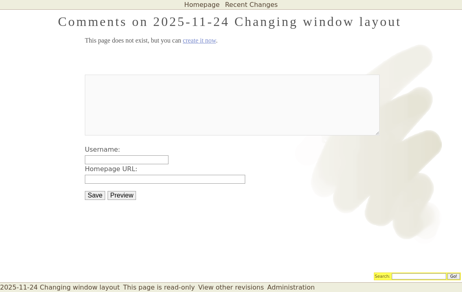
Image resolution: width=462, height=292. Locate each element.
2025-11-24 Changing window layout (60, 287)
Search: (383, 275)
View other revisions (231, 287)
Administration (291, 287)
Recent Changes (251, 5)
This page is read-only (159, 287)
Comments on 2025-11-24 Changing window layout (230, 21)
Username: (102, 149)
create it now (199, 40)
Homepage (202, 5)
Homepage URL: (111, 169)
